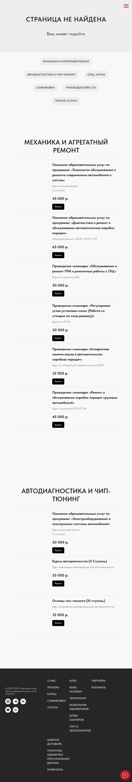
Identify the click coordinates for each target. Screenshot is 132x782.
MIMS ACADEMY (75, 689)
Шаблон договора (54, 742)
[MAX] (8, 703)
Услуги (52, 707)
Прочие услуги (66, 100)
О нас (51, 680)
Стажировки (45, 87)
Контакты (99, 687)
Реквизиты (55, 769)
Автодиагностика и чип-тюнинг (51, 74)
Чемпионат (77, 698)
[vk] (23, 703)
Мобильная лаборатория (79, 707)
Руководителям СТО (81, 87)
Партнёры (99, 680)
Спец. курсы (96, 74)
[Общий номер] (15, 711)
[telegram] (15, 703)
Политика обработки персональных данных (58, 757)
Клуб (72, 680)
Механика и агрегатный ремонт (66, 61)
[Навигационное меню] (126, 6)
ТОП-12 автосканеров (80, 728)
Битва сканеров (76, 717)
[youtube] (8, 711)
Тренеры (53, 687)
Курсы (51, 694)
